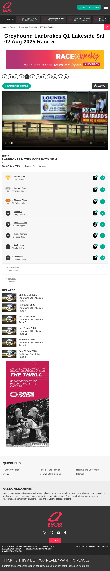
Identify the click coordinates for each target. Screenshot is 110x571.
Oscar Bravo (14, 268)
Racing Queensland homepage (55, 520)
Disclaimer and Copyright (39, 549)
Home (7, 7)
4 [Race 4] (21, 77)
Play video (7, 297)
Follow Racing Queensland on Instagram (44, 532)
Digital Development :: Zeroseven (91, 546)
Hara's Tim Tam (20, 234)
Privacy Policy (50, 546)
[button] (28, 19)
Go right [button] (106, 19)
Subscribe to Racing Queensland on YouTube (58, 532)
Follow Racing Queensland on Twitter (51, 532)
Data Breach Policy (11, 549)
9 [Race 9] (49, 77)
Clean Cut (18, 212)
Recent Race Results (50, 469)
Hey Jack (12, 279)
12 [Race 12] (66, 77)
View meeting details (16, 86)
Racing (12, 27)
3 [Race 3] (15, 77)
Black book (95, 178)
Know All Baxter (20, 188)
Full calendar (89, 7)
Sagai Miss (18, 256)
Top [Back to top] (55, 540)
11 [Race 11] (60, 77)
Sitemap (80, 474)
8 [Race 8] (43, 77)
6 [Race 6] (32, 77)
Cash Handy (19, 245)
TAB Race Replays (47, 27)
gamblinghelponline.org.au (75, 566)
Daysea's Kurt (20, 176)
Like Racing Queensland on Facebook (65, 532)
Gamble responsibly (12, 551)
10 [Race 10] (55, 77)
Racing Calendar (11, 469)
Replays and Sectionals (28, 27)
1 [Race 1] (4, 77)
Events (6, 474)
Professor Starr (20, 223)
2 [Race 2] (10, 77)
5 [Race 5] (27, 77)
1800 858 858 (47, 566)
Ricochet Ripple (20, 200)
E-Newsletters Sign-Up (50, 474)
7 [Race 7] (38, 77)
